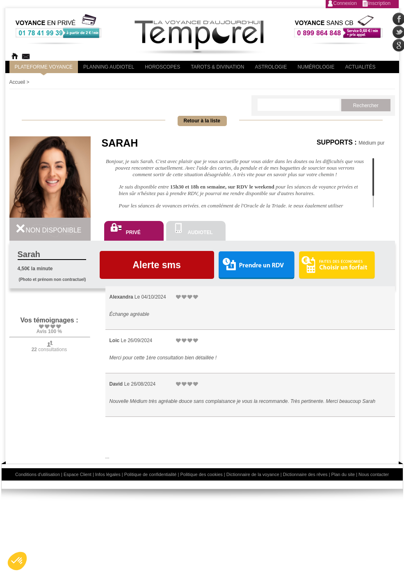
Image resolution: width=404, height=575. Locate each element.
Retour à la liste (202, 121)
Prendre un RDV (256, 265)
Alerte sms (156, 265)
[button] (17, 561)
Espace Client (77, 474)
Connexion (345, 3)
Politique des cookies (201, 474)
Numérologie (315, 67)
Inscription (379, 3)
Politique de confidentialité (150, 474)
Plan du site (343, 474)
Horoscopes (162, 67)
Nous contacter (373, 474)
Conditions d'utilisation (37, 474)
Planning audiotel (108, 67)
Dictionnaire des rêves (305, 474)
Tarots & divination (217, 67)
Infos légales (108, 474)
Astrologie (271, 67)
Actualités (360, 67)
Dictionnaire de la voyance (252, 474)
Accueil (17, 82)
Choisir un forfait (337, 265)
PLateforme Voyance (44, 67)
